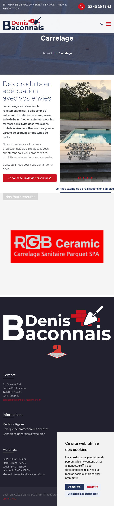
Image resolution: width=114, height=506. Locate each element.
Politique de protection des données (26, 429)
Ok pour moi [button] (74, 486)
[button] (79, 177)
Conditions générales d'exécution (24, 434)
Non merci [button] (92, 486)
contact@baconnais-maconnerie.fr (22, 399)
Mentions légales (13, 424)
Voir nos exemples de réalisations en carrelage (85, 189)
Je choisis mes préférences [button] (83, 493)
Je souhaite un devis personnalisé (29, 178)
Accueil (47, 53)
